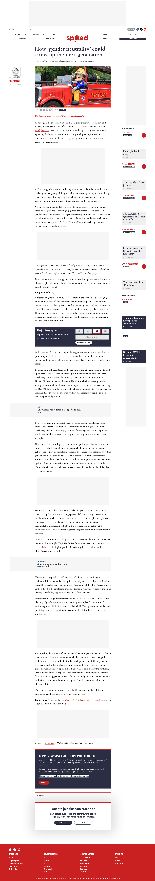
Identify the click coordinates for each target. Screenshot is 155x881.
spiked (124, 334)
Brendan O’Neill (85, 858)
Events (105, 35)
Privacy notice (13, 866)
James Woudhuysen (130, 264)
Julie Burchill (128, 195)
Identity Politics (129, 166)
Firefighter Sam (42, 130)
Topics (17, 35)
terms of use (72, 879)
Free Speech (48, 869)
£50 (105, 331)
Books (105, 39)
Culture (46, 861)
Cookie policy (13, 869)
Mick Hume (83, 869)
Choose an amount (92, 337)
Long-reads (49, 39)
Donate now (81, 342)
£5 (79, 331)
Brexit (46, 863)
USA (45, 872)
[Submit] (30, 29)
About (11, 858)
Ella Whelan (83, 866)
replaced (39, 547)
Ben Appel (126, 133)
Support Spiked (14, 861)
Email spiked (119, 863)
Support (44, 783)
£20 (97, 331)
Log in (131, 29)
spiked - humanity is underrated (77, 38)
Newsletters (133, 35)
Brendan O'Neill (128, 230)
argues (62, 226)
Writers (36, 35)
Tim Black (83, 872)
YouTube (145, 29)
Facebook (137, 29)
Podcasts (22, 39)
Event (125, 302)
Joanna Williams (85, 863)
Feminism (62, 110)
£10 (88, 331)
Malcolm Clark (128, 164)
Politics (126, 266)
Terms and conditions (16, 863)
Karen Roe (49, 743)
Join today (63, 823)
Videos (54, 35)
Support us (133, 39)
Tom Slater (127, 299)
